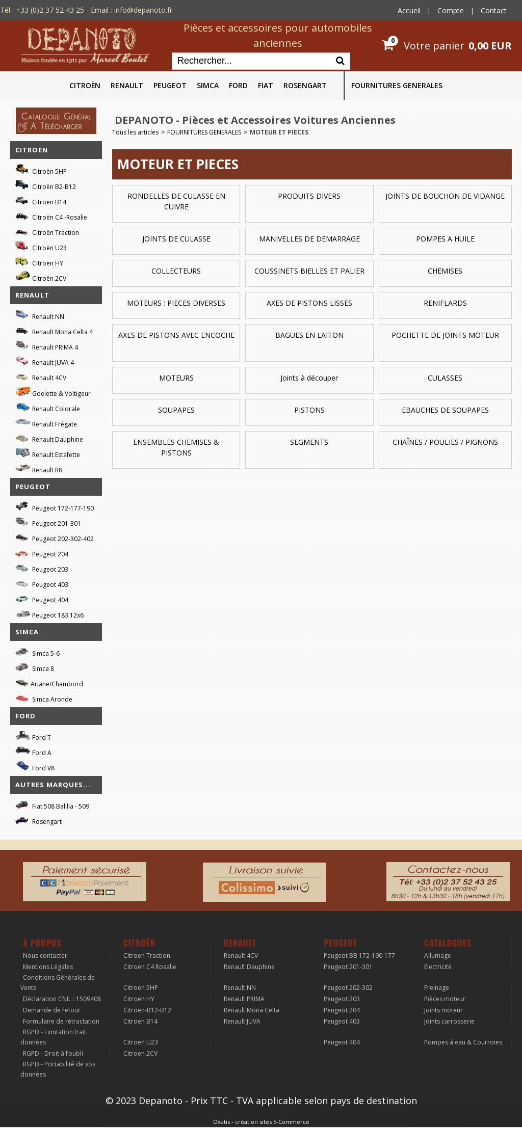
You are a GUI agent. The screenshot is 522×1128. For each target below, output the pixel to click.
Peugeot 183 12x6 (49, 614)
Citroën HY (39, 261)
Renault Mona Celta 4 (54, 330)
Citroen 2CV (140, 1053)
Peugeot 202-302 (348, 987)
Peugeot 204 (41, 552)
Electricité (438, 966)
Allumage (437, 955)
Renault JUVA (242, 1021)
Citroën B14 (40, 200)
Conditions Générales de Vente (57, 982)
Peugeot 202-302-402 (54, 537)
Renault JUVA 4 (44, 361)
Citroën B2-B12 (45, 185)
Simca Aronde (43, 698)
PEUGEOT (170, 85)
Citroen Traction (146, 955)
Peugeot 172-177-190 (54, 507)
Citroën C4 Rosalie (149, 966)
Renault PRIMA (244, 999)
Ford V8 (35, 766)
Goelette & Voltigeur (53, 392)
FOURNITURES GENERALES (396, 85)
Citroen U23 (140, 1042)
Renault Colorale (47, 407)
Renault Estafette (47, 453)
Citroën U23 (41, 246)
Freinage (436, 987)
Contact (494, 10)
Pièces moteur (444, 999)
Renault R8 (38, 468)
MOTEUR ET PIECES (279, 132)
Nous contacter (45, 955)
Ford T (33, 736)
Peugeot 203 (41, 568)
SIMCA (208, 85)
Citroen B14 (140, 1021)
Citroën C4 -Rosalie (51, 216)
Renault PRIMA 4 (46, 346)
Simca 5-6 (37, 652)
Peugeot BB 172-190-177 (359, 955)
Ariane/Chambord (49, 682)
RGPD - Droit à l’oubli (53, 1053)
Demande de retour (52, 1010)
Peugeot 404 (41, 598)
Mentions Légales (48, 966)
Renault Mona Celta (251, 1010)
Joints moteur (443, 1010)
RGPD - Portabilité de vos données (57, 1069)
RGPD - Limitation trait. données (54, 1037)
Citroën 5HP (41, 170)
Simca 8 (34, 667)
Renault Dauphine (49, 438)
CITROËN (84, 85)
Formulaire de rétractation (61, 1021)
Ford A (33, 751)
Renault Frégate (46, 422)
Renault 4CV (40, 376)
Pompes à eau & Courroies (463, 1042)
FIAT (265, 85)
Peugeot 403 (41, 583)
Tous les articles (135, 132)
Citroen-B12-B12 (147, 1010)
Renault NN (39, 315)
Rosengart (38, 820)
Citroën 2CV (40, 277)
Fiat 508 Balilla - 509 (52, 805)
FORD (238, 85)
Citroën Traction (47, 231)
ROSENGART (305, 85)
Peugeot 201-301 (48, 522)
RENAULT (127, 85)
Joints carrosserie (449, 1021)
